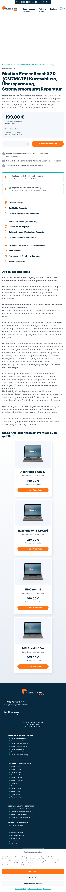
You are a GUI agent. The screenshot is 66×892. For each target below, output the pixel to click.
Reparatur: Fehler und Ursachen (21, 817)
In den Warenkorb (47, 144)
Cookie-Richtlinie (20, 889)
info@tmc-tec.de (11, 712)
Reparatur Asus (16, 772)
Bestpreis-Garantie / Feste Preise (21, 806)
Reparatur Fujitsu (16, 778)
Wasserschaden (16, 838)
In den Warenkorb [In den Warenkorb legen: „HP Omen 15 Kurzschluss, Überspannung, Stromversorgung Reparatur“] (34, 608)
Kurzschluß (14, 841)
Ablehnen (33, 877)
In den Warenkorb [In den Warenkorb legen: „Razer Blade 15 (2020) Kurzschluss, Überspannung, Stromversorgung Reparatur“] (34, 549)
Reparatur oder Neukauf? (19, 814)
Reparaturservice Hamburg (19, 746)
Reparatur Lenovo (16, 786)
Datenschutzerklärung (35, 889)
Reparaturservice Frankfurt (19, 744)
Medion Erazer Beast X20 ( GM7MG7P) (21, 65)
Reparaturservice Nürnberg (19, 755)
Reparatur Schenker (17, 797)
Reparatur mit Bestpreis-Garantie (21, 809)
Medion (4, 65)
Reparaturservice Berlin (18, 738)
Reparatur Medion (16, 789)
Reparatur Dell (15, 775)
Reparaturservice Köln (18, 749)
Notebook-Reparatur (17, 833)
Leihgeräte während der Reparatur (21, 812)
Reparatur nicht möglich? (18, 823)
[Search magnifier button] (61, 9)
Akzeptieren (33, 871)
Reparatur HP (15, 783)
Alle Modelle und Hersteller (19, 764)
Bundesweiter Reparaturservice (20, 735)
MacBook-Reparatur (17, 835)
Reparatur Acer (15, 766)
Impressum (47, 889)
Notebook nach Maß (17, 825)
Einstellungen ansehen (33, 883)
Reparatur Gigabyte (17, 780)
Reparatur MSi (15, 791)
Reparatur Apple (16, 769)
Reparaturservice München (19, 752)
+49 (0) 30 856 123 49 (28, 2)
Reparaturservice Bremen (19, 741)
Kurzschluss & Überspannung (44, 65)
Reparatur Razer (16, 794)
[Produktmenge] (17, 144)
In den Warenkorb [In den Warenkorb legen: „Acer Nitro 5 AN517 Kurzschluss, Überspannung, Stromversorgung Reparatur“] (34, 490)
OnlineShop (14, 844)
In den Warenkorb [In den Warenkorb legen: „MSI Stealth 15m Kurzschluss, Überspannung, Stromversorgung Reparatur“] (34, 667)
